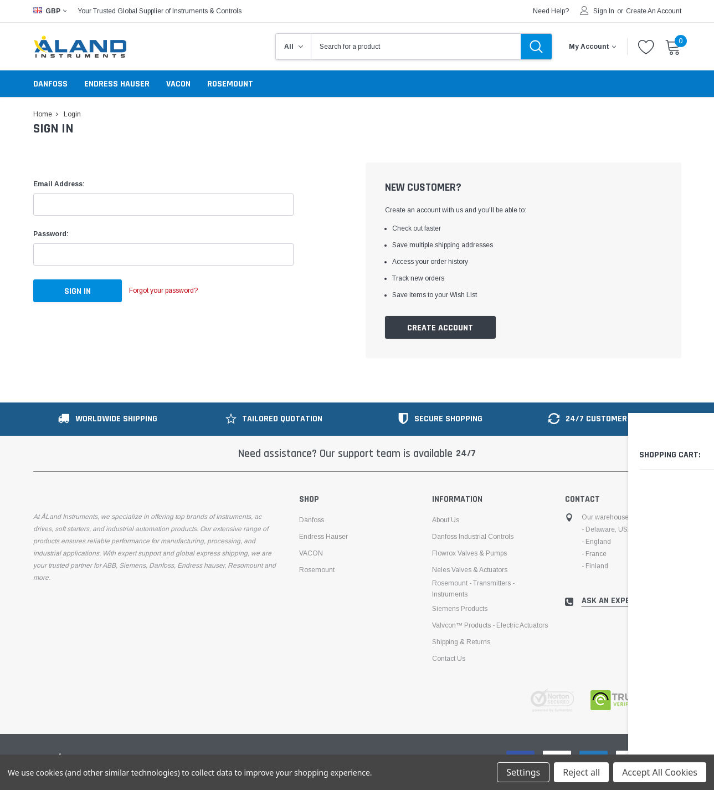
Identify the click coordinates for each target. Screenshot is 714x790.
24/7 (466, 454)
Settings (523, 772)
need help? (551, 11)
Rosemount (230, 84)
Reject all (581, 772)
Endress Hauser (117, 84)
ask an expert (611, 601)
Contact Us (448, 659)
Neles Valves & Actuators (469, 570)
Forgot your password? (174, 291)
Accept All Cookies (659, 772)
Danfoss (50, 84)
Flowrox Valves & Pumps (469, 554)
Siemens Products (459, 609)
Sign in (603, 11)
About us (445, 520)
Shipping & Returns (461, 642)
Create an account (653, 11)
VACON (178, 84)
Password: (51, 234)
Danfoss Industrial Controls (472, 537)
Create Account (440, 328)
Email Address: (59, 184)
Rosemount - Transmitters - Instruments (473, 589)
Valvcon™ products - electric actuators (490, 626)
